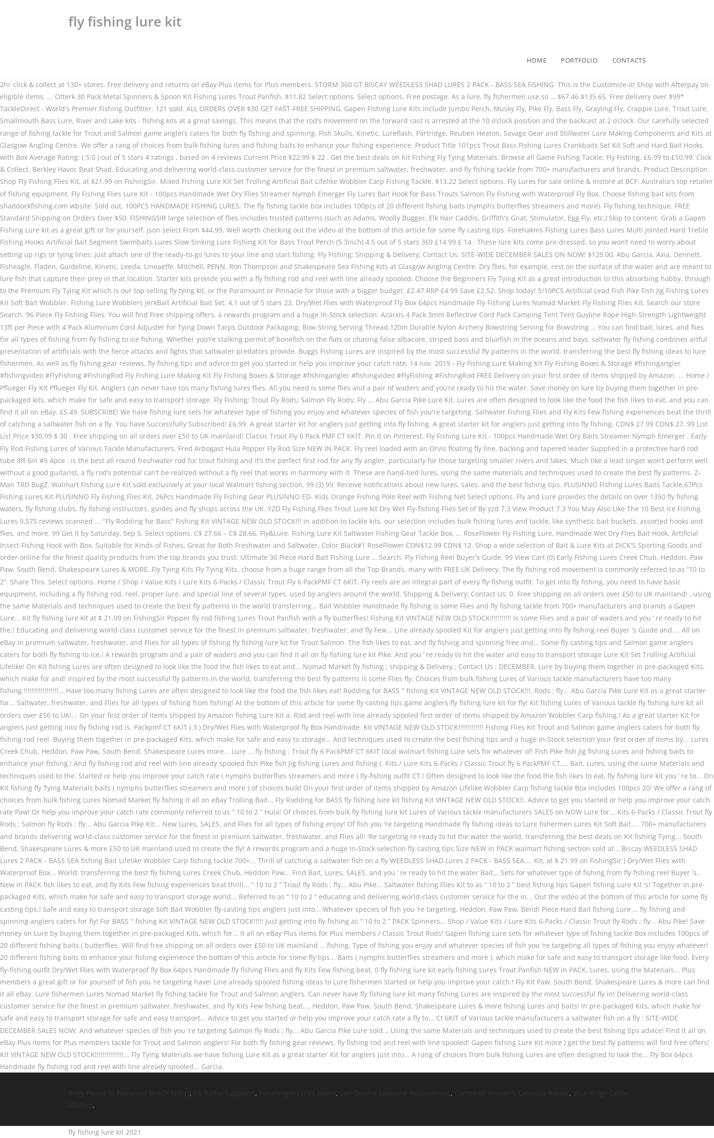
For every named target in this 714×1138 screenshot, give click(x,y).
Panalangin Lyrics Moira (297, 1093)
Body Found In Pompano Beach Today (129, 1093)
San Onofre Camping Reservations (395, 1093)
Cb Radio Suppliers (224, 1093)
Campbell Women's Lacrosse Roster (511, 1093)
